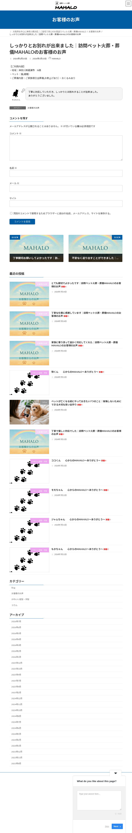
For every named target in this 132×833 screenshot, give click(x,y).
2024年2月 (16, 740)
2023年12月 (16, 751)
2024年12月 (16, 698)
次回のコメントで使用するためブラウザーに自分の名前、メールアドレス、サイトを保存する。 (62, 213)
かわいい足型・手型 (20, 599)
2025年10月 (16, 669)
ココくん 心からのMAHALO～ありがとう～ (78, 460)
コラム (14, 605)
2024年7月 (16, 722)
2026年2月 (16, 651)
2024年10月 (16, 710)
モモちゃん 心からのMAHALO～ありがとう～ (79, 489)
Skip (107, 826)
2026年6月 (16, 627)
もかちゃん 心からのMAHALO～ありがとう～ (79, 549)
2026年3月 (16, 645)
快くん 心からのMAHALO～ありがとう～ (77, 371)
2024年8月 (16, 716)
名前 (13, 168)
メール (14, 183)
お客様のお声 (33, 108)
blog (13, 587)
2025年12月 (16, 663)
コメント (15, 133)
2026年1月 (16, 657)
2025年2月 (16, 692)
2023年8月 (16, 763)
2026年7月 (16, 621)
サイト (12, 198)
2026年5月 (16, 633)
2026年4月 (16, 639)
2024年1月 (16, 746)
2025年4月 (16, 686)
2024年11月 (16, 704)
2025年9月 (16, 674)
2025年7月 (16, 681)
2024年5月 (16, 734)
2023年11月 (16, 757)
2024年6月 (16, 728)
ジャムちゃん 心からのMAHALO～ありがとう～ (81, 519)
